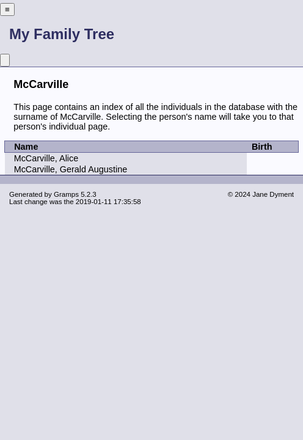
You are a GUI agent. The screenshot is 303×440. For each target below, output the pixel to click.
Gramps (66, 194)
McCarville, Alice (46, 158)
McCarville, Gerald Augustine (71, 169)
